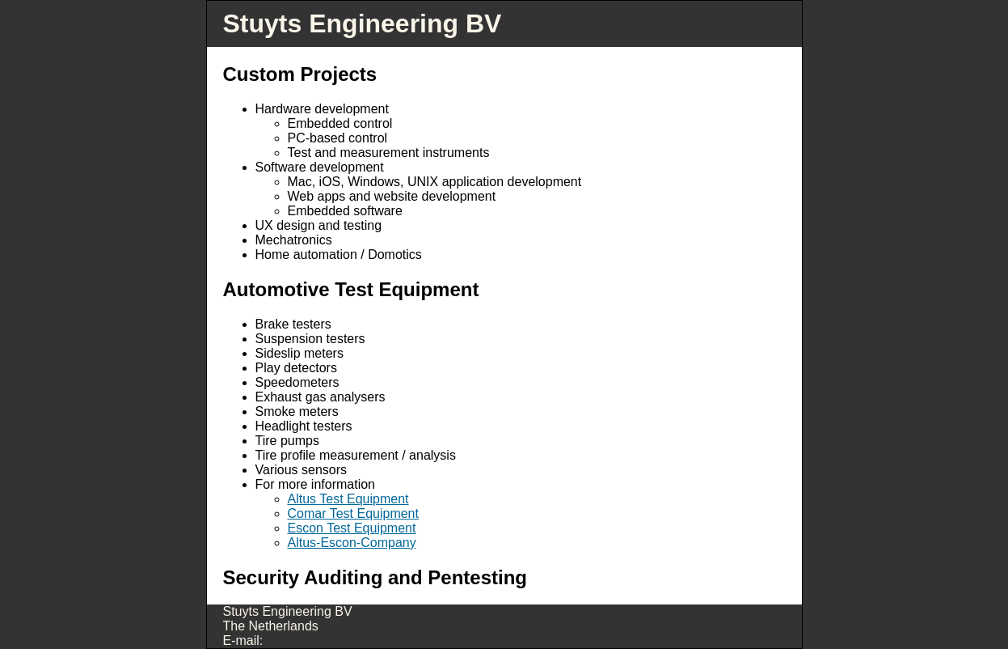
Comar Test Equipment (353, 513)
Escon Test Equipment (352, 528)
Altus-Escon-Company (352, 542)
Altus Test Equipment (348, 499)
